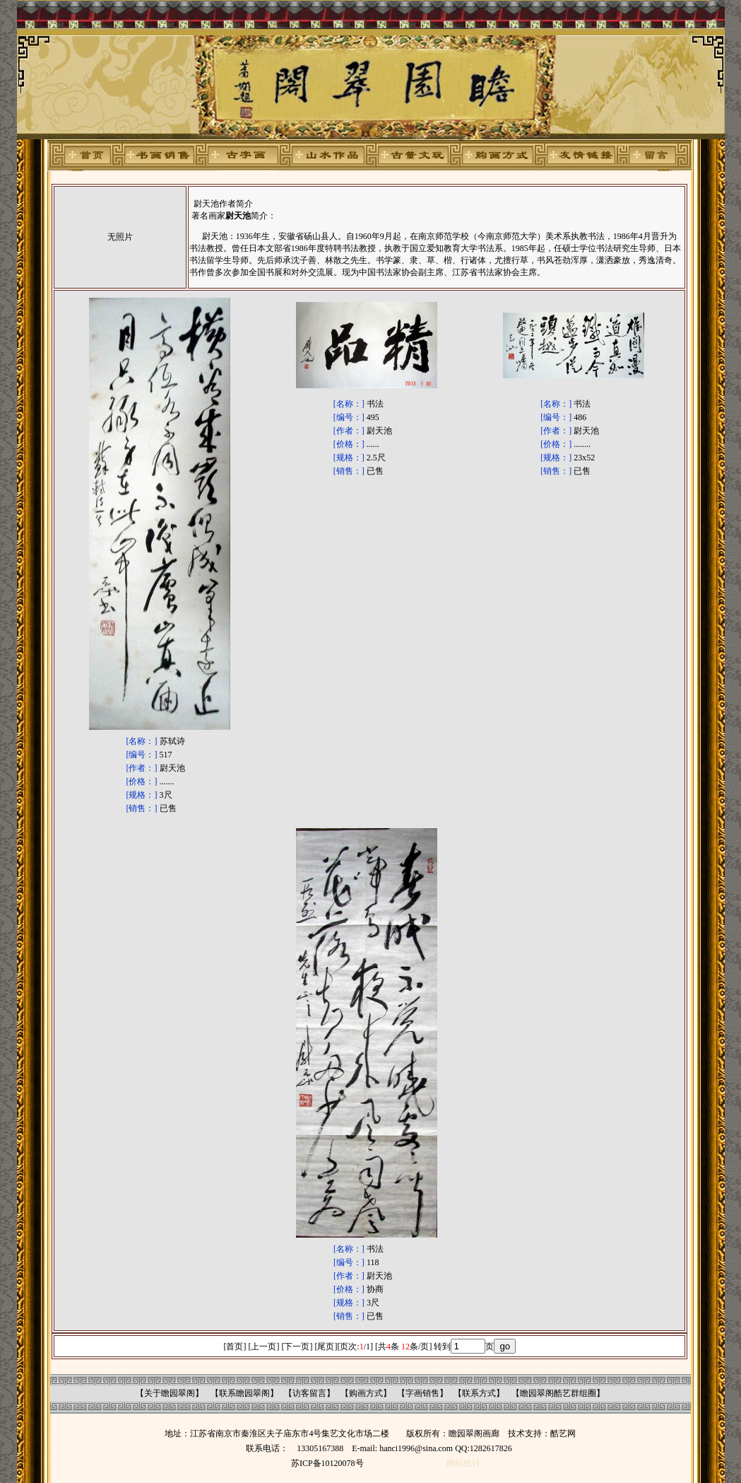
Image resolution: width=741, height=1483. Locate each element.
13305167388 (320, 1448)
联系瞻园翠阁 (244, 1393)
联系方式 (479, 1393)
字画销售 (422, 1393)
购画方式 (366, 1393)
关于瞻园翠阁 (169, 1393)
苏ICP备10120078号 (327, 1463)
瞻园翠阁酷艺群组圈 (558, 1393)
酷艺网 (563, 1433)
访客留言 (309, 1393)
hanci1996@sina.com (416, 1448)
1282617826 (491, 1448)
